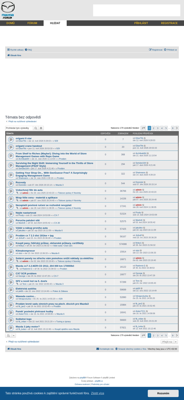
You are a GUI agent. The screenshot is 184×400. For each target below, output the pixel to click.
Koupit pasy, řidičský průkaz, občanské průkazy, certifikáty (50, 243)
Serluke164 (23, 168)
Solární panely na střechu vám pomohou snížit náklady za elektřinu (54, 258)
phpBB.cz (99, 381)
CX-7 (56, 215)
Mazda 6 (59, 230)
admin (25, 193)
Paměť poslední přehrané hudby (34, 311)
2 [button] (153, 128)
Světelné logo (24, 319)
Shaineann (23, 178)
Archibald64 (23, 159)
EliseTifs (22, 141)
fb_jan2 (21, 306)
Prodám (62, 159)
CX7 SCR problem (26, 273)
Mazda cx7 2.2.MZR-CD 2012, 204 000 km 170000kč (45, 266)
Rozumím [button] (163, 393)
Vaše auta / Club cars (62, 246)
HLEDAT (55, 23)
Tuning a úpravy (63, 321)
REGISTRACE (169, 23)
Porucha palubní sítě (28, 220)
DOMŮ (10, 23)
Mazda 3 (60, 185)
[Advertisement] (136, 10)
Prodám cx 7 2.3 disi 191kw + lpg (35, 235)
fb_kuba (22, 329)
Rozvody (21, 182)
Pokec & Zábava (60, 291)
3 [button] (157, 128)
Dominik (22, 185)
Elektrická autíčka (26, 288)
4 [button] (161, 128)
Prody (21, 215)
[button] (143, 128)
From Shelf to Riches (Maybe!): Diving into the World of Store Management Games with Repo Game (51, 155)
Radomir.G (27, 269)
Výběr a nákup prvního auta (32, 228)
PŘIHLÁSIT (141, 23)
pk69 (20, 291)
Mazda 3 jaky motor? (28, 326)
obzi (20, 253)
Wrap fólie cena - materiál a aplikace (36, 197)
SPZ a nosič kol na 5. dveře (31, 281)
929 (56, 141)
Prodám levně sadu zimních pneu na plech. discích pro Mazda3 (52, 303)
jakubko (21, 230)
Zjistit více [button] (97, 393)
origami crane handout (29, 146)
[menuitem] (28, 50)
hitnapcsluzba (24, 299)
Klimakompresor (25, 250)
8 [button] (172, 128)
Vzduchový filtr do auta (29, 190)
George (21, 276)
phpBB (82, 378)
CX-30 (57, 223)
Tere (24, 284)
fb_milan (22, 321)
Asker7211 (23, 314)
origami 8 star (24, 138)
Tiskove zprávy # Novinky (69, 193)
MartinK (21, 223)
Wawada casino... (26, 296)
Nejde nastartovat (26, 212)
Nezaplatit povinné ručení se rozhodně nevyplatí (43, 205)
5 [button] (166, 128)
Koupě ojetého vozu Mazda (67, 329)
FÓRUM (32, 23)
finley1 (21, 246)
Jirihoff (21, 238)
